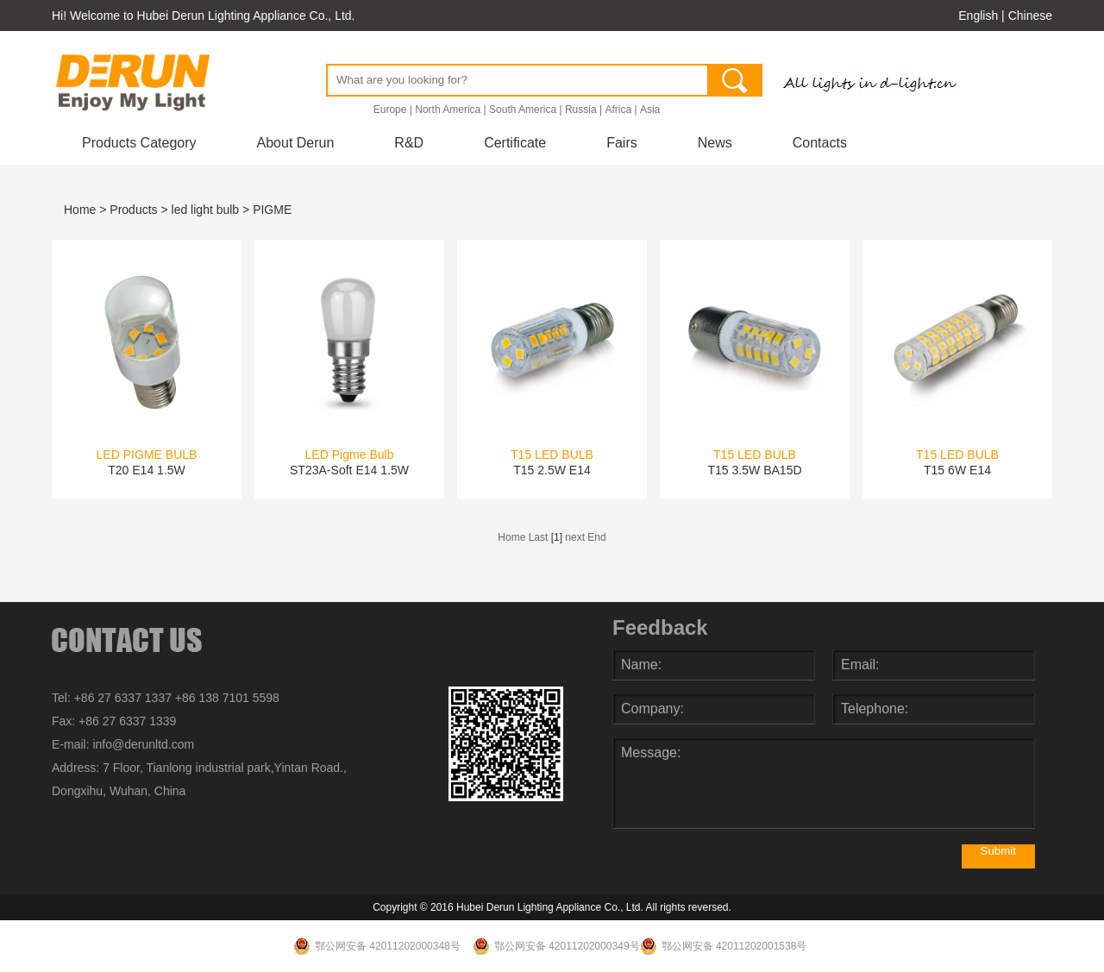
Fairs (621, 142)
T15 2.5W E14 (552, 470)
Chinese (1030, 15)
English (978, 15)
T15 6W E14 (957, 470)
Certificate (515, 142)
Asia (650, 109)
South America (522, 109)
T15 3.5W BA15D (754, 470)
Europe (390, 109)
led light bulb (206, 209)
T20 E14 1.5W (146, 470)
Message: (823, 783)
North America (447, 109)
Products (133, 209)
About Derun (296, 142)
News (715, 142)
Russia (581, 109)
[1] (556, 537)
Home (80, 209)
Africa (618, 109)
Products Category (139, 142)
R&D (408, 142)
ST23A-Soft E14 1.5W (349, 470)
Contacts (820, 142)
